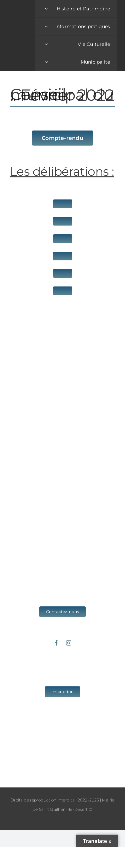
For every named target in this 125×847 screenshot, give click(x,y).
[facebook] (56, 643)
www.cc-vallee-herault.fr (62, 738)
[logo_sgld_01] (21, 35)
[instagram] (68, 643)
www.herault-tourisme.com (62, 749)
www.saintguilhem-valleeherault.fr (62, 727)
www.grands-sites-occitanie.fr (62, 760)
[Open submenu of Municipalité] (46, 62)
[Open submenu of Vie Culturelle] (46, 44)
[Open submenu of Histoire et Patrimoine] (46, 8)
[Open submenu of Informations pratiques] (46, 26)
